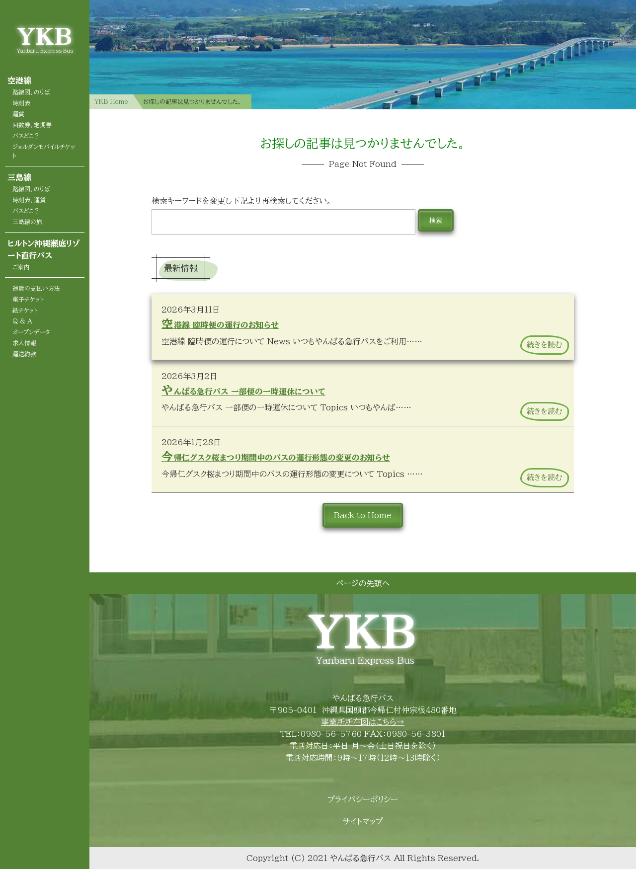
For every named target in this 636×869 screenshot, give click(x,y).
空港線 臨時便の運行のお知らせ (220, 323)
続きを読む (544, 344)
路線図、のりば (31, 92)
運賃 (18, 114)
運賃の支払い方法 (36, 288)
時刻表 (21, 103)
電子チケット (28, 299)
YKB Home (111, 101)
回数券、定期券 (32, 125)
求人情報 (24, 343)
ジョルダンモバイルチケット (43, 151)
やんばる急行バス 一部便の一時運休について (243, 390)
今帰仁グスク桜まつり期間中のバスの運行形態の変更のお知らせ (275, 456)
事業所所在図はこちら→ (362, 722)
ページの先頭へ (363, 583)
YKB (45, 36)
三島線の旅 (27, 222)
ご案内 (21, 267)
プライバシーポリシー (362, 799)
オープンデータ (31, 332)
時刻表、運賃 (29, 200)
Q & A (22, 321)
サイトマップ (363, 821)
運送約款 (24, 354)
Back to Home (363, 515)
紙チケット (25, 310)
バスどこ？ (26, 136)
